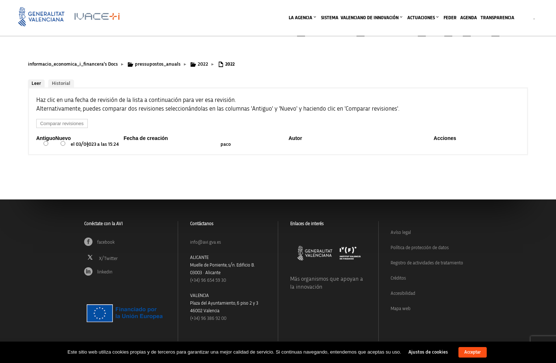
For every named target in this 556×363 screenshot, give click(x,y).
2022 (203, 64)
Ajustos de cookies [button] (428, 352)
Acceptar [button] (472, 352)
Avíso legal (401, 232)
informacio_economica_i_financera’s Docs (73, 64)
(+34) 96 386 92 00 (208, 318)
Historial (61, 83)
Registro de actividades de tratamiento (427, 263)
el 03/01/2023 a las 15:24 (95, 144)
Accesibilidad (403, 293)
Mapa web (401, 308)
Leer (36, 83)
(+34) (208, 280)
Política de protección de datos (420, 248)
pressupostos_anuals (158, 64)
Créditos (398, 278)
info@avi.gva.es (205, 242)
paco (226, 144)
